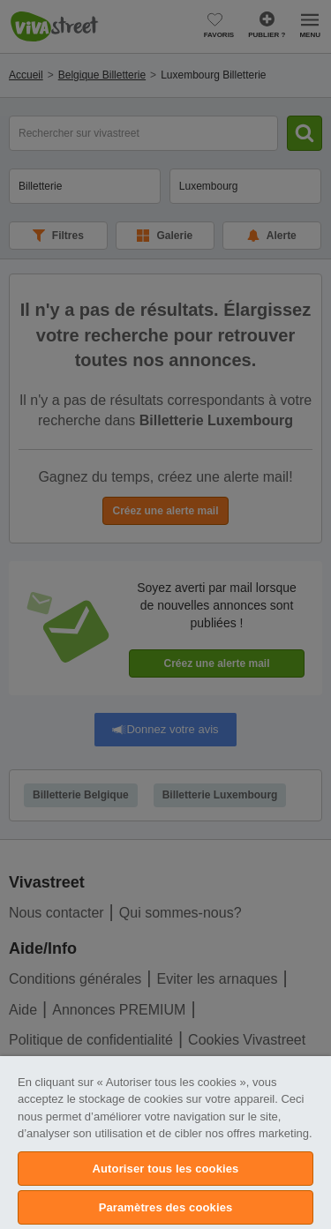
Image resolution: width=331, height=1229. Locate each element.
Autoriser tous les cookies (166, 1168)
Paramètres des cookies (166, 1207)
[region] (165, 1142)
